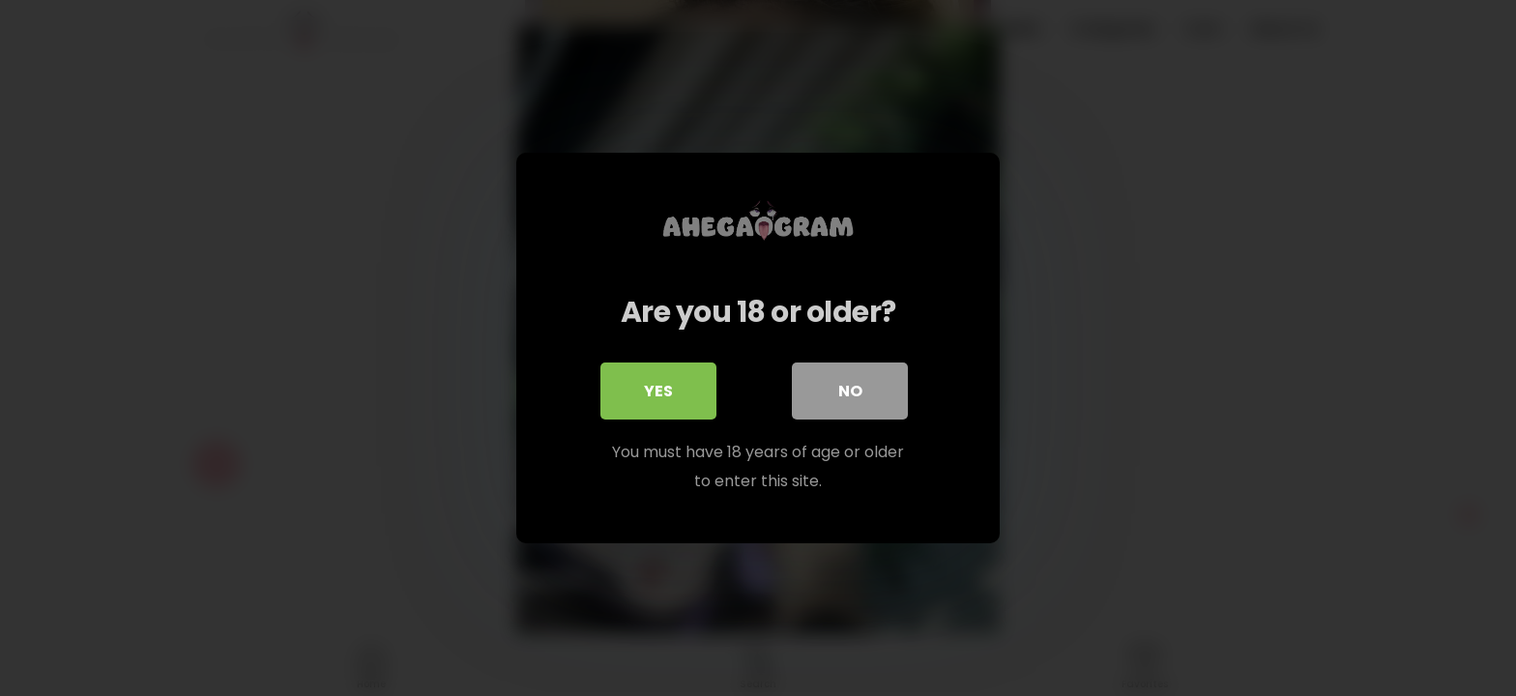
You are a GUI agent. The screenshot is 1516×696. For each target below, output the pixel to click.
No (850, 391)
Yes (658, 391)
